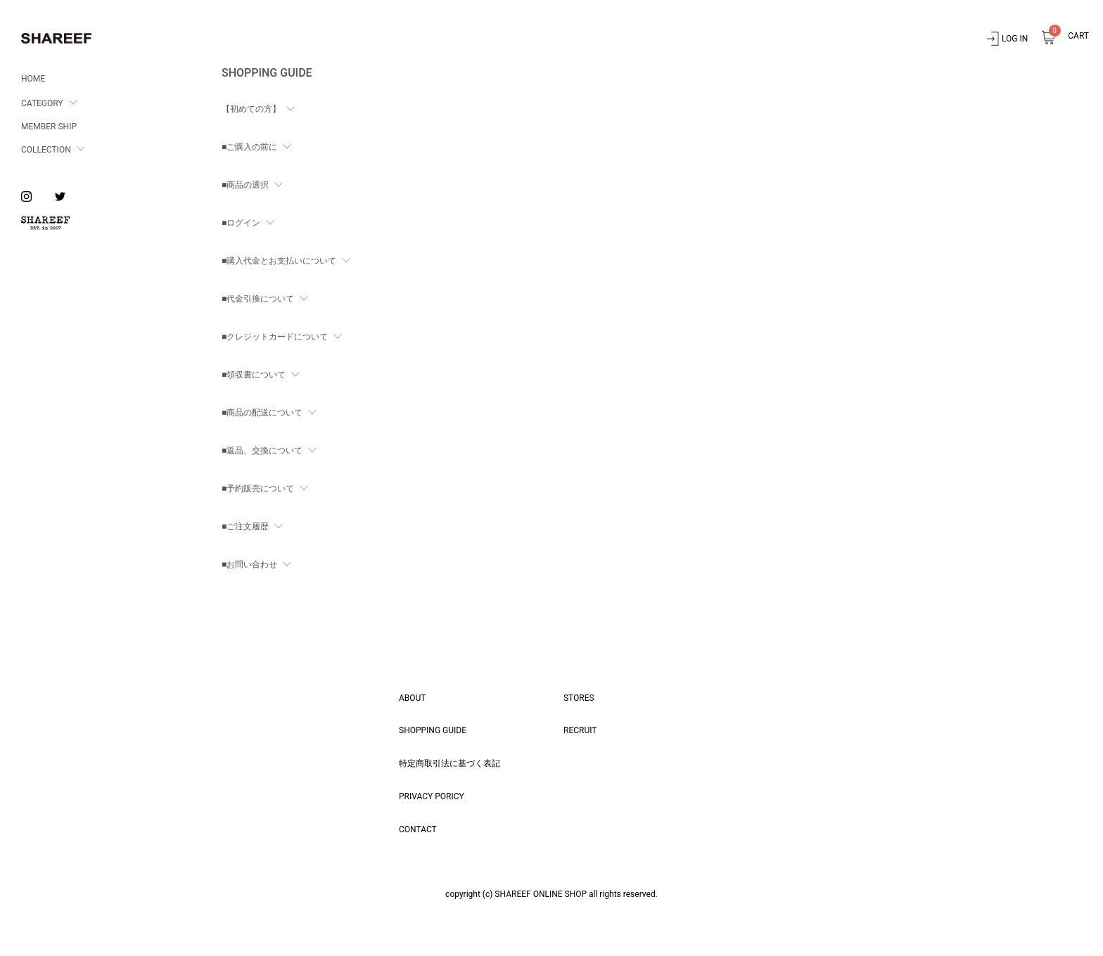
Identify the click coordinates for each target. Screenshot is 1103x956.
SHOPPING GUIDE (432, 730)
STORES (578, 698)
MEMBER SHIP (49, 126)
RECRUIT (580, 730)
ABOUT (412, 698)
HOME (33, 79)
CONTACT (418, 829)
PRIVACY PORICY (431, 796)
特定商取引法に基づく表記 (449, 763)
